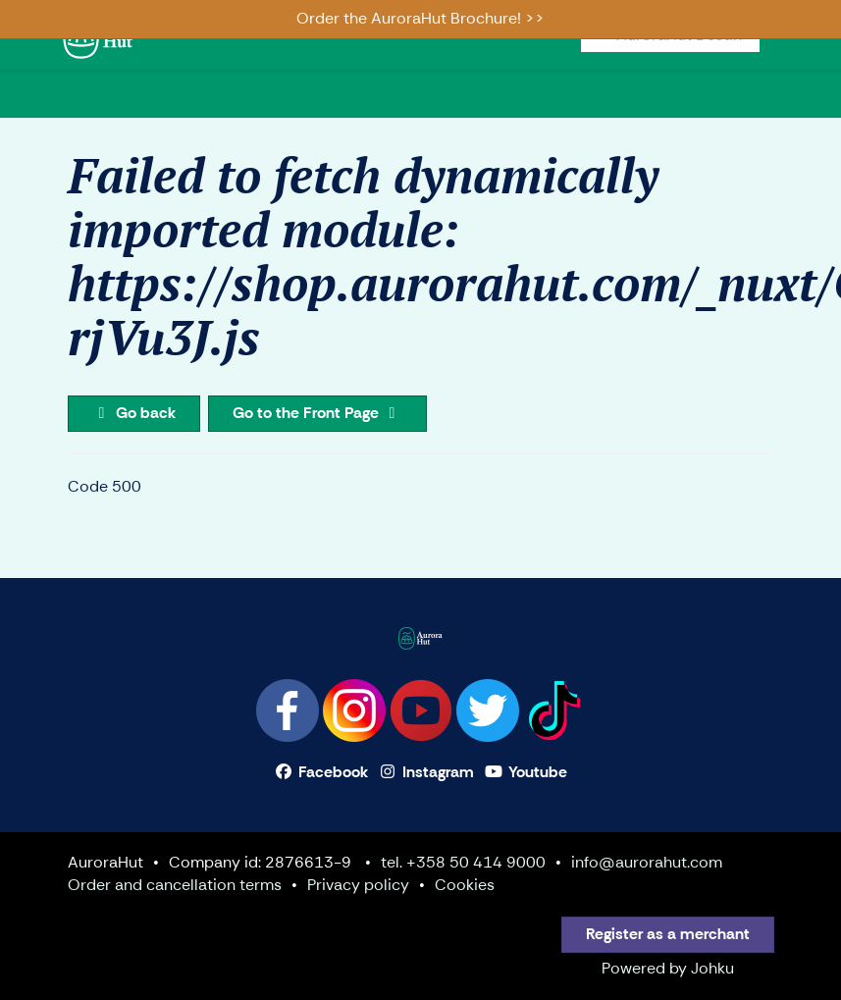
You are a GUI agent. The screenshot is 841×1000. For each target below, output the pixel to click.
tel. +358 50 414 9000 (463, 862)
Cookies (465, 884)
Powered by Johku (668, 968)
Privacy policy (358, 884)
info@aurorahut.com (646, 862)
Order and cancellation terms (175, 884)
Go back (134, 412)
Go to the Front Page (317, 412)
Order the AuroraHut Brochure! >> (420, 18)
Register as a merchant (668, 933)
